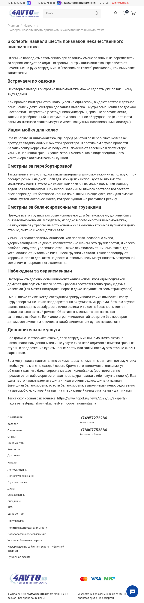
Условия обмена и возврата (25, 540)
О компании (89, 2)
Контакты (14, 449)
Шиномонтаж (120, 2)
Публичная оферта (19, 557)
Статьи (104, 2)
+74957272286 (17, 2)
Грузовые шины (17, 482)
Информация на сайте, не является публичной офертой (36, 548)
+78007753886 (47, 2)
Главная (13, 25)
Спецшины (14, 501)
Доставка (14, 455)
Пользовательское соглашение (27, 534)
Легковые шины (17, 469)
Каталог (73, 2)
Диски (11, 488)
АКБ (10, 507)
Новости (29, 25)
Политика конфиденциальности (27, 527)
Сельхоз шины (16, 494)
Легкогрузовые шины (21, 476)
